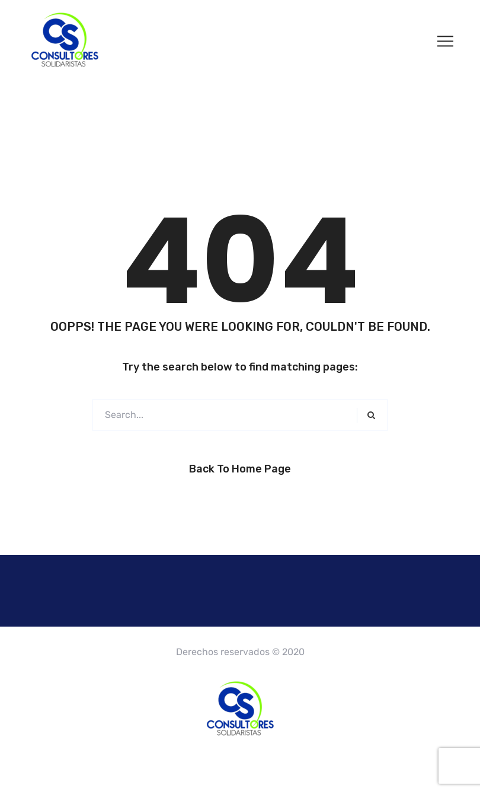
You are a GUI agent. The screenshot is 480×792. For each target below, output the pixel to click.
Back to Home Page (240, 468)
